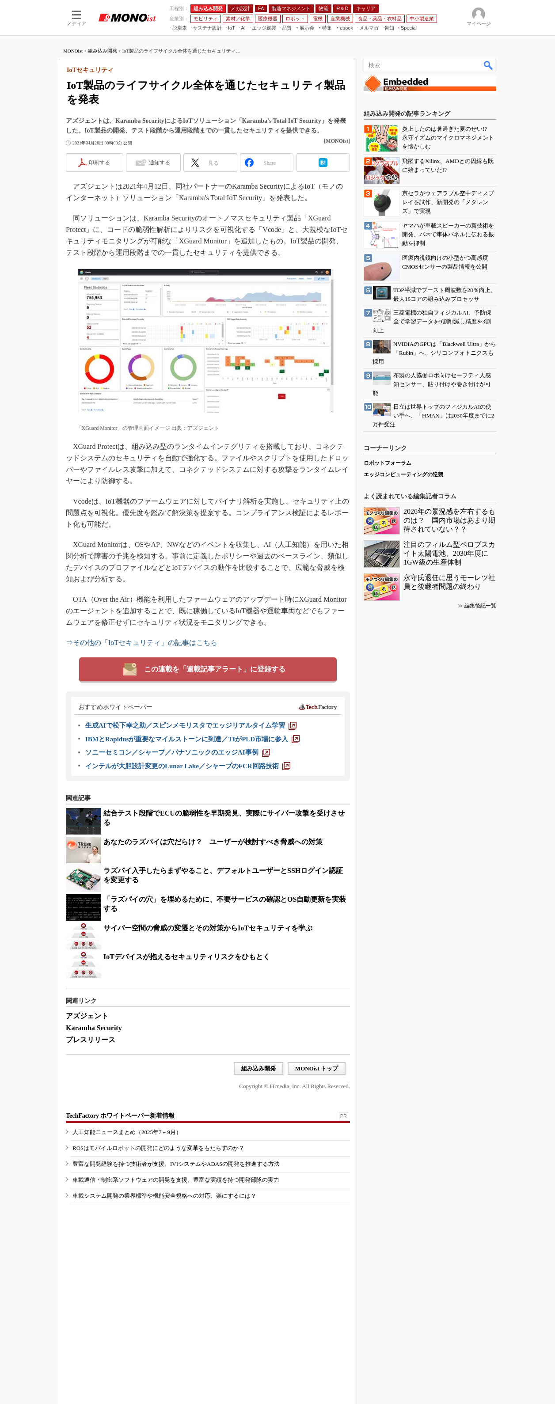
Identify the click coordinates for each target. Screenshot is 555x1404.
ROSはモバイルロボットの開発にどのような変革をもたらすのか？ (158, 1148)
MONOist (73, 50)
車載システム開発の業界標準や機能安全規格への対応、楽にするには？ (164, 1195)
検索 (488, 65)
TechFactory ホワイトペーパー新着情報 (120, 1115)
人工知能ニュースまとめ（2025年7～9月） (127, 1132)
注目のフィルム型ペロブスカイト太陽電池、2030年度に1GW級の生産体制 (449, 553)
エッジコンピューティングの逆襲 (403, 474)
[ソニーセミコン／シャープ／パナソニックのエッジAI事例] (177, 752)
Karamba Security (94, 1028)
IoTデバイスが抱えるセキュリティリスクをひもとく (186, 956)
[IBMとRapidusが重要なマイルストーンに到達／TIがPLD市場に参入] (192, 739)
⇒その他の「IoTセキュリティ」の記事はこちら (141, 642)
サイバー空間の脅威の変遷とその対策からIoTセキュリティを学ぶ (207, 928)
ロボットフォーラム (387, 463)
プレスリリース (90, 1040)
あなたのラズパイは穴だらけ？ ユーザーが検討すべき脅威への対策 (213, 842)
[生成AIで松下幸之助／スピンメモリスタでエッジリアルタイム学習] (191, 725)
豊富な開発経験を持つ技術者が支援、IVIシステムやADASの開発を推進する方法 (176, 1164)
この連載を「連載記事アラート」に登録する (214, 669)
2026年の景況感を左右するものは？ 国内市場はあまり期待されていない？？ (449, 520)
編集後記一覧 (480, 606)
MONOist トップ (316, 1068)
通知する (159, 162)
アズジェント (87, 1016)
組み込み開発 (102, 50)
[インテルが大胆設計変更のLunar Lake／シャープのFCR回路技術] (187, 766)
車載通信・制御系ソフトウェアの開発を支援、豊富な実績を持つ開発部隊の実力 (175, 1179)
